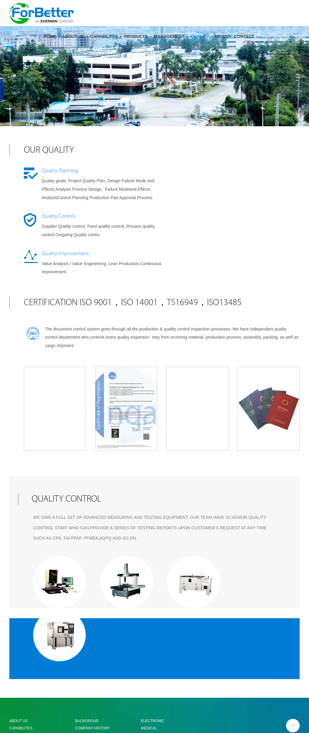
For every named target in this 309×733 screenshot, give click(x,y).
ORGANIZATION (88, 658)
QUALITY (200, 43)
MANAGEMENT (169, 43)
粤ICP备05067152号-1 (262, 707)
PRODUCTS (136, 43)
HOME (49, 43)
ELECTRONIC (152, 637)
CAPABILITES (104, 43)
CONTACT (244, 43)
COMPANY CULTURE (93, 651)
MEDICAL (149, 644)
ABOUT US (73, 43)
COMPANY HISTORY (92, 644)
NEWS (221, 43)
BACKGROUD (86, 637)
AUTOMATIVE (152, 651)
